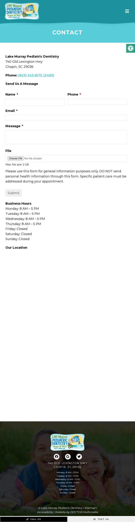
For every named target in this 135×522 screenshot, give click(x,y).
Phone (74, 94)
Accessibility (45, 512)
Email (11, 111)
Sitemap (89, 508)
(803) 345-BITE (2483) (36, 75)
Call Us (33, 519)
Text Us (101, 519)
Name (11, 94)
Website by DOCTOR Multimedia (76, 512)
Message (14, 126)
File (8, 151)
